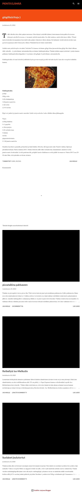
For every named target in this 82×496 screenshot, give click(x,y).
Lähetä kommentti (19, 392)
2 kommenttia (17, 306)
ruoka (18, 161)
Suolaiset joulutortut (13, 457)
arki (13, 161)
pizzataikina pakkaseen (15, 284)
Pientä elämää (11, 3)
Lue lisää (76, 306)
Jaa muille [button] (73, 161)
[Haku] (73, 3)
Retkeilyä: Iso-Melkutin (15, 371)
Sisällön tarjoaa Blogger (41, 490)
